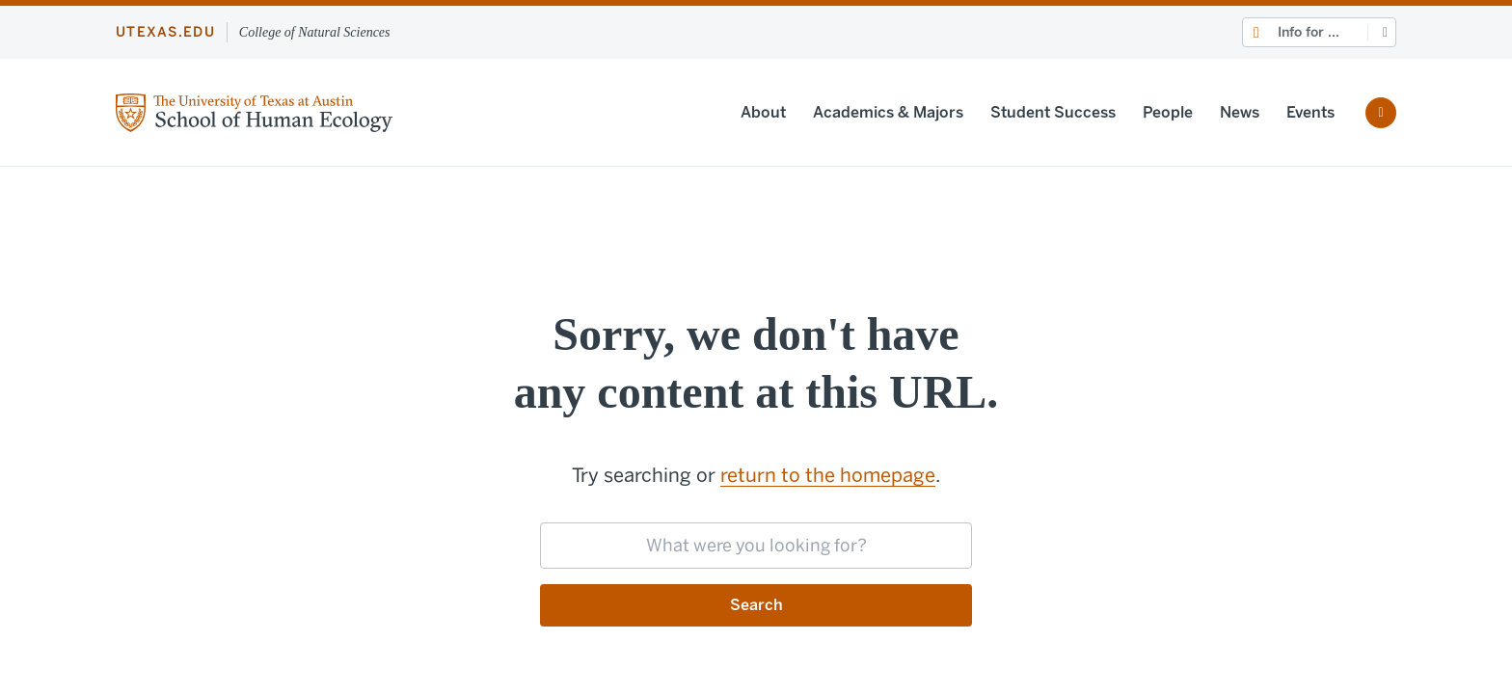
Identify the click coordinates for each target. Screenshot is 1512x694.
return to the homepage (827, 475)
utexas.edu (165, 32)
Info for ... (1308, 32)
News (1239, 112)
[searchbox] (756, 545)
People (1168, 112)
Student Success (1053, 112)
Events (1310, 112)
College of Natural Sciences (315, 32)
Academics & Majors (888, 112)
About (763, 112)
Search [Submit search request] (756, 605)
